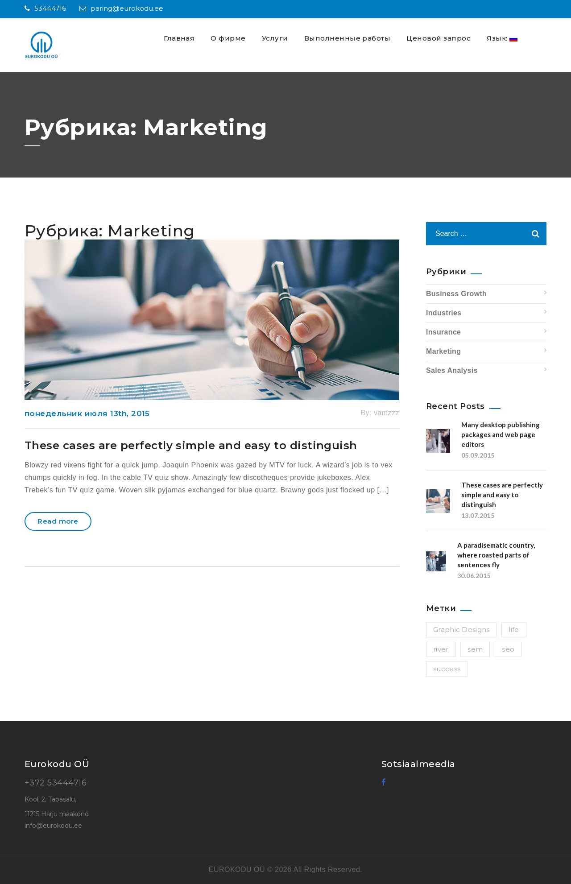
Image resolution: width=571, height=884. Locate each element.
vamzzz (386, 413)
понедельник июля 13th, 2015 (87, 413)
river (441, 649)
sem (475, 649)
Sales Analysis (452, 370)
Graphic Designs (461, 629)
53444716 (45, 8)
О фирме (228, 38)
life (514, 629)
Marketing (443, 351)
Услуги (275, 38)
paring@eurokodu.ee (121, 8)
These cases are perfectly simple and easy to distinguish (191, 445)
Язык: (502, 38)
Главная (179, 38)
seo (508, 649)
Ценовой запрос (438, 38)
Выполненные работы (347, 38)
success (446, 669)
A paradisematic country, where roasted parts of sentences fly (496, 555)
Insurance (443, 332)
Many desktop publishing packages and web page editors (500, 434)
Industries (443, 313)
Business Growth (456, 293)
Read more (57, 521)
